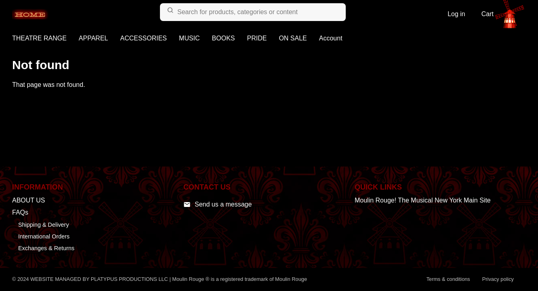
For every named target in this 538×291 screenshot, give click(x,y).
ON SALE (293, 38)
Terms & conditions (448, 279)
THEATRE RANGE (39, 38)
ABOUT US (28, 200)
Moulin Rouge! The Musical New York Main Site (423, 200)
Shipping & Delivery (43, 224)
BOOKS (223, 38)
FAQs (20, 212)
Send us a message (217, 204)
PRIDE (257, 38)
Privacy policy (498, 279)
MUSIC (189, 38)
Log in (456, 14)
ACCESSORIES (143, 38)
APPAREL (93, 38)
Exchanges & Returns (46, 248)
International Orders (43, 236)
